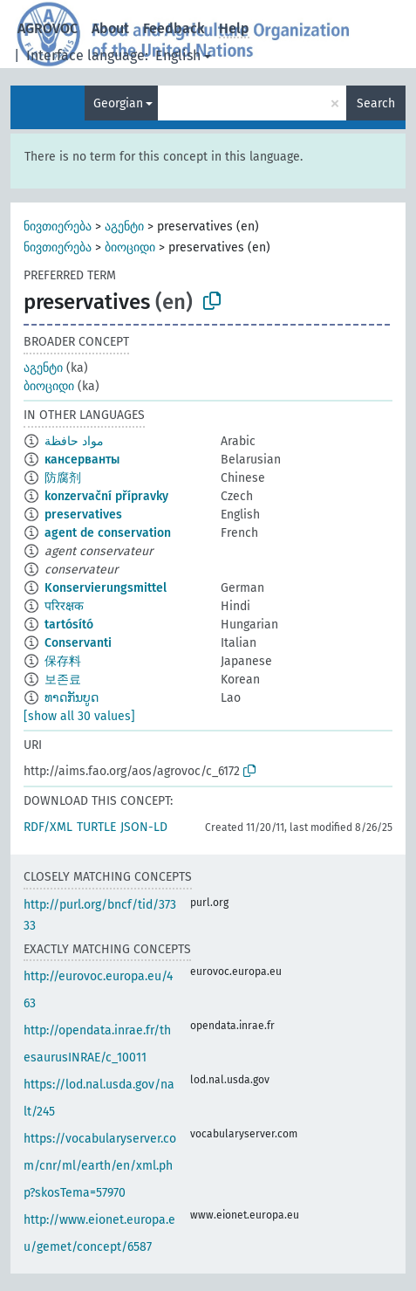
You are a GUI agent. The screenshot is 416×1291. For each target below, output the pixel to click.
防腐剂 (62, 477)
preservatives (83, 514)
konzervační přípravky (106, 496)
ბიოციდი (130, 247)
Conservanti (78, 642)
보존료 (62, 679)
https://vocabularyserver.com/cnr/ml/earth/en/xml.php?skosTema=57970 (100, 1165)
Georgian (118, 103)
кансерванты (81, 459)
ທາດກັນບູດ (71, 697)
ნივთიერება (58, 226)
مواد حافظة (74, 441)
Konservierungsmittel (105, 587)
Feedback (174, 28)
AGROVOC (47, 28)
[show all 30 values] (79, 716)
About (110, 28)
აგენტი (124, 226)
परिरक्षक (64, 606)
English (178, 55)
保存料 (62, 661)
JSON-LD (143, 827)
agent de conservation (107, 532)
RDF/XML (48, 827)
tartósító (68, 624)
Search (376, 103)
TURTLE (96, 827)
